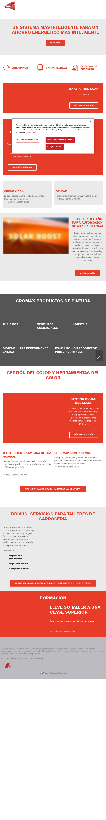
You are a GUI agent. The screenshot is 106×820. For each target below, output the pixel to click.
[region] (53, 136)
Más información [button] (87, 351)
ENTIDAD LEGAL (37, 800)
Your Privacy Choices (53, 814)
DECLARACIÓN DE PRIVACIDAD (14, 800)
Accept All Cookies (54, 147)
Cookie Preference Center (27, 139)
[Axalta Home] (10, 8)
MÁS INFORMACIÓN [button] (84, 159)
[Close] (91, 122)
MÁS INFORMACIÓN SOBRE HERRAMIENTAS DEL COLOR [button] (53, 630)
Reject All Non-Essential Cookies (60, 139)
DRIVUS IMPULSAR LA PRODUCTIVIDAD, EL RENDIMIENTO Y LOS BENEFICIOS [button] (53, 724)
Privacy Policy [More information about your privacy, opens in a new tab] (31, 132)
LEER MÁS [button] (55, 43)
